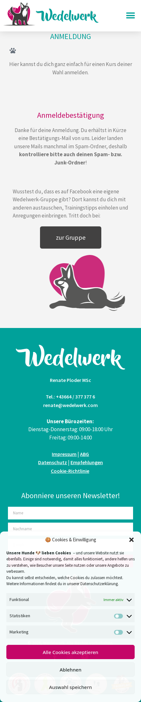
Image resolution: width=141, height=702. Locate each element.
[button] (131, 540)
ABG (84, 454)
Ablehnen (71, 669)
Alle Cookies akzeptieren (70, 652)
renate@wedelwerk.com (70, 405)
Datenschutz (52, 462)
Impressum (64, 454)
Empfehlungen (86, 462)
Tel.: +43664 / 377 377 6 (70, 396)
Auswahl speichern (70, 687)
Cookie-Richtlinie (70, 471)
